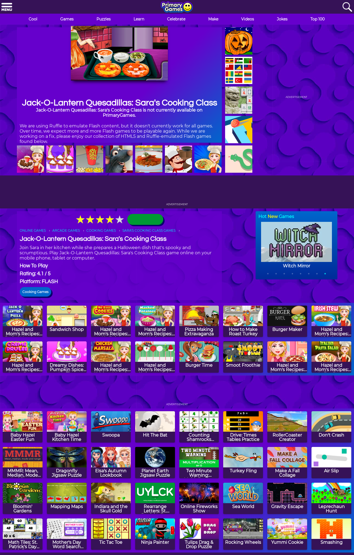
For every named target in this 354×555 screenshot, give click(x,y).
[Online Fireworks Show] (199, 498)
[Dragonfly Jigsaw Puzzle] (67, 462)
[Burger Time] (199, 357)
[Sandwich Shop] (67, 321)
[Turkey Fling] (243, 462)
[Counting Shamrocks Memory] (199, 427)
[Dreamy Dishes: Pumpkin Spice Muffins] (67, 357)
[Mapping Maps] (67, 498)
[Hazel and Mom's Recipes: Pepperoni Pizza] (287, 357)
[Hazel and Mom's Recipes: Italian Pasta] (331, 357)
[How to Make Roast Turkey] (243, 321)
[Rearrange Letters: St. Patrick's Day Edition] (155, 498)
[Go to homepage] (177, 7)
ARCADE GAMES (66, 230)
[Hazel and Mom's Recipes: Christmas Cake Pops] (155, 357)
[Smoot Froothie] (243, 357)
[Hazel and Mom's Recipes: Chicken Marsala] (111, 357)
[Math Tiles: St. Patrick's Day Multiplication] (23, 534)
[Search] (347, 7)
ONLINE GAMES (33, 230)
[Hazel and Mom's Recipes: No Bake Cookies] (111, 321)
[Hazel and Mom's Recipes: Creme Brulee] (23, 357)
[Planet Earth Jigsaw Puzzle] (155, 462)
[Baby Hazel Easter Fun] (23, 427)
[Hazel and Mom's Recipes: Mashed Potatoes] (155, 321)
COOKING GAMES (101, 230)
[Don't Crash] (331, 427)
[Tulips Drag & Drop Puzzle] (199, 534)
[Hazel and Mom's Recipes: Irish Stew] (331, 321)
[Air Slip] (331, 462)
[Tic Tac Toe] (111, 534)
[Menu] (7, 7)
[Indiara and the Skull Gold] (111, 498)
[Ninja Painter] (155, 534)
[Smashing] (331, 534)
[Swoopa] (111, 427)
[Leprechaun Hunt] (331, 498)
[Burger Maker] (287, 321)
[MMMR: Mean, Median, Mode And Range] (23, 462)
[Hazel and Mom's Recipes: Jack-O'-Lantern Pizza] (23, 321)
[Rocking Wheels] (243, 534)
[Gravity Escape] (287, 498)
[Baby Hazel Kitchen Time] (67, 427)
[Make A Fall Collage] (287, 462)
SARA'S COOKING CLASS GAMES (149, 230)
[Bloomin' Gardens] (23, 498)
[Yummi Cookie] (287, 534)
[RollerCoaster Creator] (287, 427)
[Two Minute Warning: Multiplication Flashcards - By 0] (199, 462)
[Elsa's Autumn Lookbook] (111, 462)
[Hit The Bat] (155, 427)
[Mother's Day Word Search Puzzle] (67, 534)
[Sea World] (243, 498)
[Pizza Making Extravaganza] (199, 321)
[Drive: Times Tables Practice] (243, 427)
